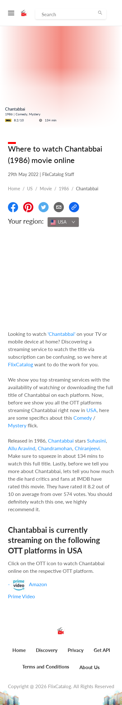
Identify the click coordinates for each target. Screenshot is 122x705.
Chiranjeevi (87, 448)
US (30, 188)
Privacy (76, 650)
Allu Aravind (21, 448)
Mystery (17, 425)
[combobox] (63, 222)
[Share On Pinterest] (28, 207)
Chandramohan (55, 448)
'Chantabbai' (61, 334)
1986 (64, 188)
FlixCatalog (20, 364)
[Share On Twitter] (43, 207)
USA (91, 410)
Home (14, 188)
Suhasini (96, 440)
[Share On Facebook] (13, 207)
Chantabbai (61, 440)
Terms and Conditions (45, 666)
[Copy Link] (74, 207)
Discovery (47, 650)
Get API (102, 650)
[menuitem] (19, 653)
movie (46, 188)
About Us (89, 667)
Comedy (82, 418)
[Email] (59, 207)
